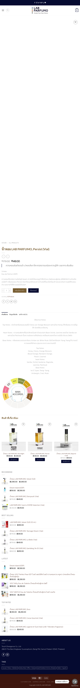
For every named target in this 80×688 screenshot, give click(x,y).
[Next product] (3, 256)
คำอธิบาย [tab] (5, 314)
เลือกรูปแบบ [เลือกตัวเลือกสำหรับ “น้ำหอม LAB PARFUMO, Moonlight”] (13, 459)
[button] (3, 10)
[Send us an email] (41, 2)
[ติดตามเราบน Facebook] (34, 2)
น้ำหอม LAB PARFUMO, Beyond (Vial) (66, 455)
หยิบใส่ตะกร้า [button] (66, 461)
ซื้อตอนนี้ (33, 290)
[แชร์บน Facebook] (3, 301)
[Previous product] (7, 256)
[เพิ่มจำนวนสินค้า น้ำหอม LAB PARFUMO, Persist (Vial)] (10, 290)
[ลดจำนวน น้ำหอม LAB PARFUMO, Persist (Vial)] (3, 290)
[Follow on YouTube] (45, 2)
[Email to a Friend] (15, 301)
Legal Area (50, 682)
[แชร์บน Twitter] (11, 301)
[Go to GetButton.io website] (74, 685)
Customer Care (26, 682)
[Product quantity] (6, 290)
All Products (14, 243)
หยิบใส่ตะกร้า (19, 290)
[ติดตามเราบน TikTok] (39, 2)
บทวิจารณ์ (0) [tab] (23, 314)
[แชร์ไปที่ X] (7, 301)
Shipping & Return (39, 682)
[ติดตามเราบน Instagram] (37, 2)
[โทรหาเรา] (43, 2)
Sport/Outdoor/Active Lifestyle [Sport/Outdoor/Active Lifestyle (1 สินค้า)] (46, 668)
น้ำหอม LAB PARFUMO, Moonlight (13, 454)
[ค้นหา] (7, 10)
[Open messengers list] (75, 681)
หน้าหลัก (4, 243)
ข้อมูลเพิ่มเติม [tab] (13, 314)
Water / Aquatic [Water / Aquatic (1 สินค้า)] (62, 668)
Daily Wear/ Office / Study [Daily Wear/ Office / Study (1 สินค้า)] (27, 668)
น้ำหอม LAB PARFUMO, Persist (39, 454)
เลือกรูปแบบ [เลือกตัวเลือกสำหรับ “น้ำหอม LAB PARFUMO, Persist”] (40, 459)
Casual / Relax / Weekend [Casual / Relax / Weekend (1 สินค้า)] (10, 668)
